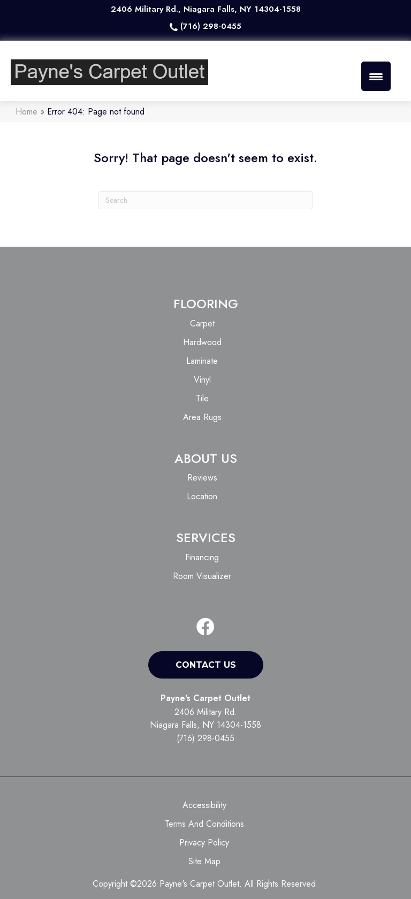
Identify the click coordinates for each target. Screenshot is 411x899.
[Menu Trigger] (376, 76)
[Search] (205, 200)
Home (26, 111)
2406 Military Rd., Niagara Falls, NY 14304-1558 (206, 9)
